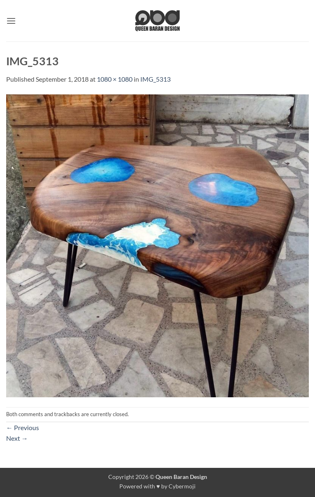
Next (17, 438)
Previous (22, 427)
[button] (11, 21)
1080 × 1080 (114, 79)
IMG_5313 (155, 79)
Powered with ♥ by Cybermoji (157, 486)
